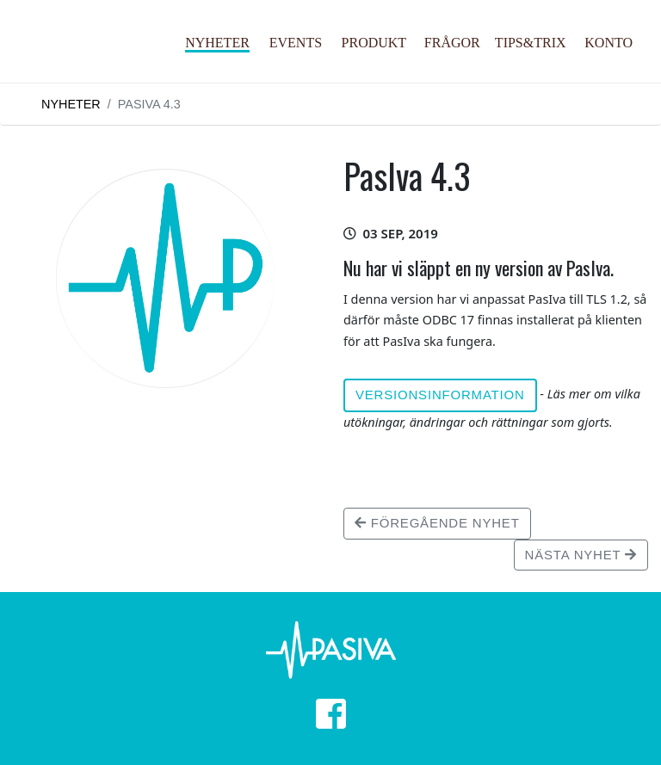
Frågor (452, 42)
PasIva (95, 58)
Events (295, 42)
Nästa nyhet (581, 554)
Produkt (374, 42)
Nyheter (217, 42)
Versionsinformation (440, 394)
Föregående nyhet (437, 522)
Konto (608, 42)
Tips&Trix (530, 42)
